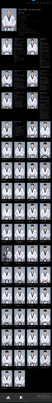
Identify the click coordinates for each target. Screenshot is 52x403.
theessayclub (3, 6)
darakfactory (26, 401)
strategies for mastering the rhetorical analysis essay (12, 6)
